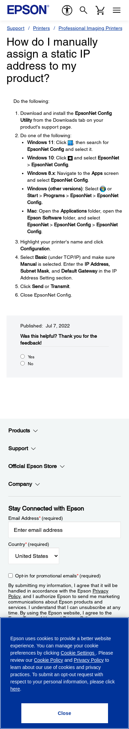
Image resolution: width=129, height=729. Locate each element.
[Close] (64, 713)
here (15, 689)
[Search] (83, 10)
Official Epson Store (36, 466)
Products (23, 430)
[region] (64, 673)
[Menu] (116, 10)
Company (24, 484)
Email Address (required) (35, 518)
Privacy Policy (89, 660)
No (30, 363)
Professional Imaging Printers (90, 28)
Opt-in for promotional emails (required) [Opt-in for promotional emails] (58, 575)
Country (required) (28, 544)
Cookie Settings (78, 653)
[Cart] (100, 10)
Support (15, 28)
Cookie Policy (48, 660)
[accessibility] (67, 10)
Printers (41, 28)
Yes (31, 357)
